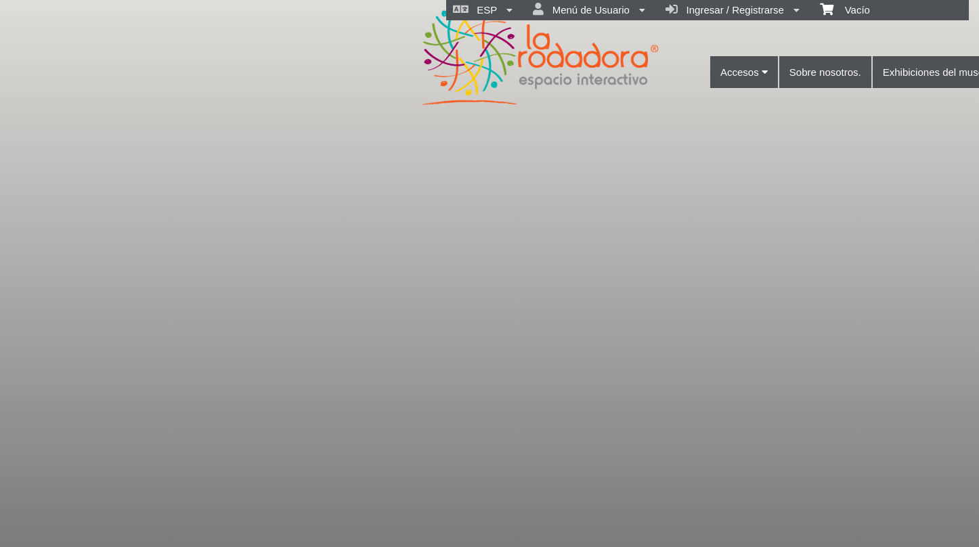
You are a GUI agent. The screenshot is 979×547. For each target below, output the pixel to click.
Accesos (744, 72)
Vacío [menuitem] (845, 9)
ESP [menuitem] (483, 9)
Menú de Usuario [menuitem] (589, 9)
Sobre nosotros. (825, 72)
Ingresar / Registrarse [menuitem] (733, 9)
